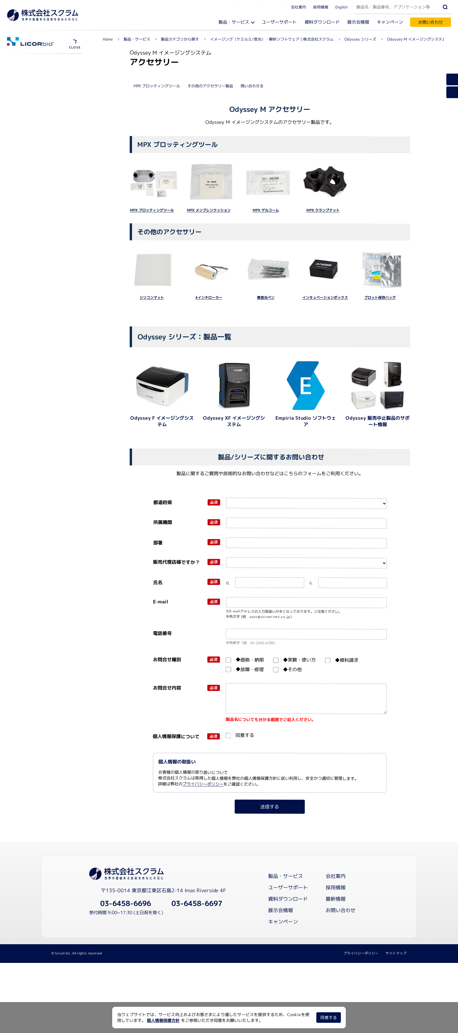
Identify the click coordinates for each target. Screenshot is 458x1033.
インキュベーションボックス (325, 437)
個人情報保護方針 (163, 1020)
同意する (328, 1017)
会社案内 (298, 6)
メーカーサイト (29, 136)
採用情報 (320, 6)
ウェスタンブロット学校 (37, 126)
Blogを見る (25, 115)
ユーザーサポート (279, 22)
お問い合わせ (430, 22)
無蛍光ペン (266, 437)
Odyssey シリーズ (34, 61)
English (341, 6)
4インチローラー (208, 437)
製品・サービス (233, 22)
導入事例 (22, 205)
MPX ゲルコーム (266, 350)
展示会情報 (358, 22)
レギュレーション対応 (35, 95)
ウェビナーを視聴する (35, 74)
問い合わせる (252, 226)
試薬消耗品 (25, 84)
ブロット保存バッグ (379, 437)
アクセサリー (26, 185)
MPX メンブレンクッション (209, 350)
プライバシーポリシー (203, 924)
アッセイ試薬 (26, 195)
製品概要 (22, 165)
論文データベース (31, 105)
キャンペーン (390, 22)
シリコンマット (152, 437)
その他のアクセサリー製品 (210, 226)
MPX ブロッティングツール (156, 226)
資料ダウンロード (322, 22)
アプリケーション (30, 175)
